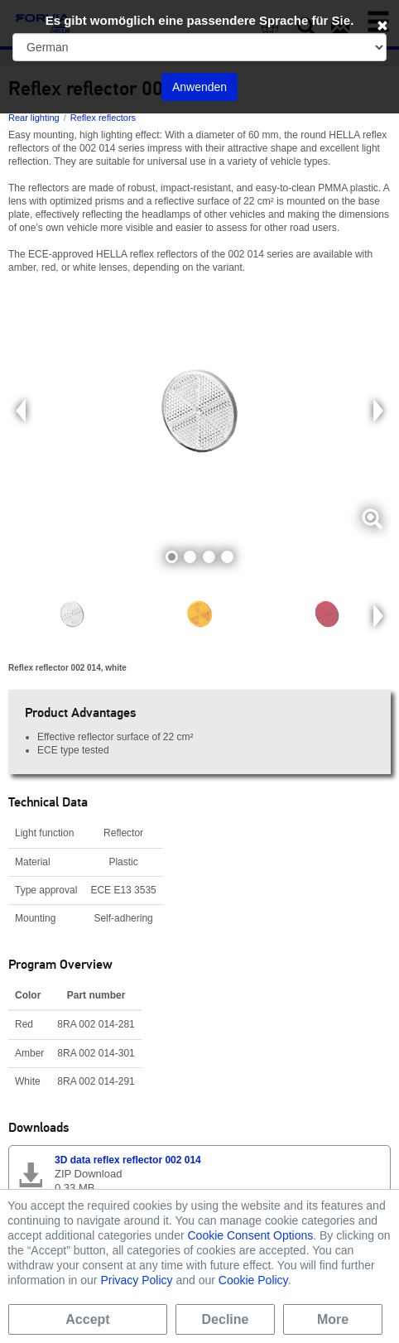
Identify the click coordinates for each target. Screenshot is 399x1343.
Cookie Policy (253, 1280)
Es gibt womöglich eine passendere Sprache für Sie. (200, 20)
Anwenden (199, 87)
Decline (225, 1319)
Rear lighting (34, 118)
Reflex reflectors (103, 118)
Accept (87, 1319)
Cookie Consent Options (250, 1235)
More (333, 1319)
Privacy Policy (136, 1280)
